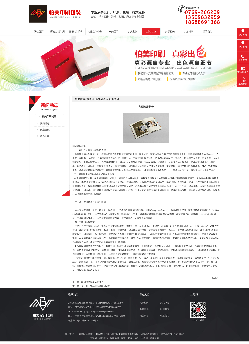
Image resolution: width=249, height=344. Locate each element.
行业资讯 (45, 129)
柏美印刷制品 (49, 116)
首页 (89, 99)
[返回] (215, 278)
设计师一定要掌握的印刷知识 (95, 286)
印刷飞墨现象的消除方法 (93, 282)
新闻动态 (45, 123)
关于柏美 (144, 302)
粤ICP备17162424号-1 (87, 320)
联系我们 (164, 315)
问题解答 (144, 315)
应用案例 (164, 309)
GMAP (100, 334)
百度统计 (123, 316)
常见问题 (45, 136)
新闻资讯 (144, 309)
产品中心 (164, 302)
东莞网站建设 (85, 334)
